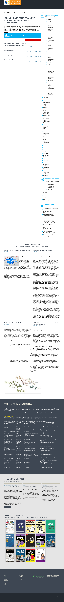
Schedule (5, 579)
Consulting (6, 580)
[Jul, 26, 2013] (6, 324)
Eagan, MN (54, 490)
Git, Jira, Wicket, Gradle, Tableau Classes (51, 77)
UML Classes (46, 158)
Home (5, 12)
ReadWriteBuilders (45, 360)
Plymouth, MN (50, 492)
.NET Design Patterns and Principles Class (14, 45)
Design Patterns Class (9, 50)
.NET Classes (50, 19)
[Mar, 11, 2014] (6, 251)
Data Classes (50, 62)
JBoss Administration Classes (51, 88)
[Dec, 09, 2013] (35, 325)
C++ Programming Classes (50, 48)
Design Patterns (16, 12)
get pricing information (33, 39)
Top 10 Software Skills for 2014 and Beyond (14, 323)
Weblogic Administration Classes (46, 172)
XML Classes (45, 175)
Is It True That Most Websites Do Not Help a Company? (17, 250)
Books (5, 587)
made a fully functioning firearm (41, 289)
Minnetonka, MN (50, 498)
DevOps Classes (51, 68)
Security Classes (46, 147)
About (5, 584)
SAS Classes (45, 145)
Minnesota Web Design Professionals (23, 420)
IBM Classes (50, 80)
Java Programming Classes (50, 84)
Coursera (40, 342)
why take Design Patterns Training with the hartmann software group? (12, 487)
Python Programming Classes (46, 138)
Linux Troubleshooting (47, 231)
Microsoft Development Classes (46, 109)
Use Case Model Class (9, 59)
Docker (44, 210)
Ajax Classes (50, 27)
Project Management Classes (46, 201)
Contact (5, 585)
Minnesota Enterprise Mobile (38, 420)
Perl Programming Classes (46, 133)
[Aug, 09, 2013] (35, 251)
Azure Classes (50, 35)
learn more (8, 507)
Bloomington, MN (50, 494)
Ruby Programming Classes (46, 142)
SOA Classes (45, 153)
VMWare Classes (46, 160)
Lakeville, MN (50, 495)
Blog (5, 583)
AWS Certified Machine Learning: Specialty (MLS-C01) (48, 226)
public (10, 29)
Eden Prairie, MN (50, 500)
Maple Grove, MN (50, 496)
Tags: (11, 251)
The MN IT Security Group (9, 420)
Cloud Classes (50, 53)
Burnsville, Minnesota (46, 490)
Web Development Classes (46, 164)
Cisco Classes (50, 51)
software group (51, 596)
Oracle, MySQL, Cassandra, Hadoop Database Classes (46, 127)
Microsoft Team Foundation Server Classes (46, 117)
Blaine (56, 498)
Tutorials (5, 581)
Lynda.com (35, 355)
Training (9, 12)
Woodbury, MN (48, 491)
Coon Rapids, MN (45, 499)
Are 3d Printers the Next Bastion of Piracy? (42, 250)
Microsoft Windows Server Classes (46, 121)
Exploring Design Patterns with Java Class (14, 55)
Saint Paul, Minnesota (25, 12)
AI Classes (50, 25)
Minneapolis (44, 495)
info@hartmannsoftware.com (39, 576)
